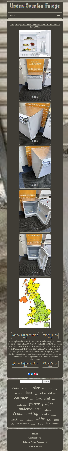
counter (21, 398)
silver (13, 424)
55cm (21, 420)
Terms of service (34, 446)
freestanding (25, 414)
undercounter (30, 409)
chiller (52, 393)
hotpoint (29, 420)
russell (55, 423)
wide (56, 389)
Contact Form (34, 438)
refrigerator (22, 405)
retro (36, 394)
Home (35, 433)
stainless (47, 410)
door (28, 392)
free (31, 399)
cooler (18, 393)
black (14, 419)
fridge (47, 403)
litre (48, 423)
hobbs (56, 420)
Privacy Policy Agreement (35, 442)
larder (35, 388)
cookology (54, 415)
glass (44, 388)
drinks (45, 414)
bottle (24, 388)
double (40, 424)
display (15, 388)
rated (33, 424)
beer (54, 399)
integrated (43, 398)
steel (50, 389)
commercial (23, 423)
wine (43, 393)
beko (49, 420)
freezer (34, 404)
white (40, 419)
